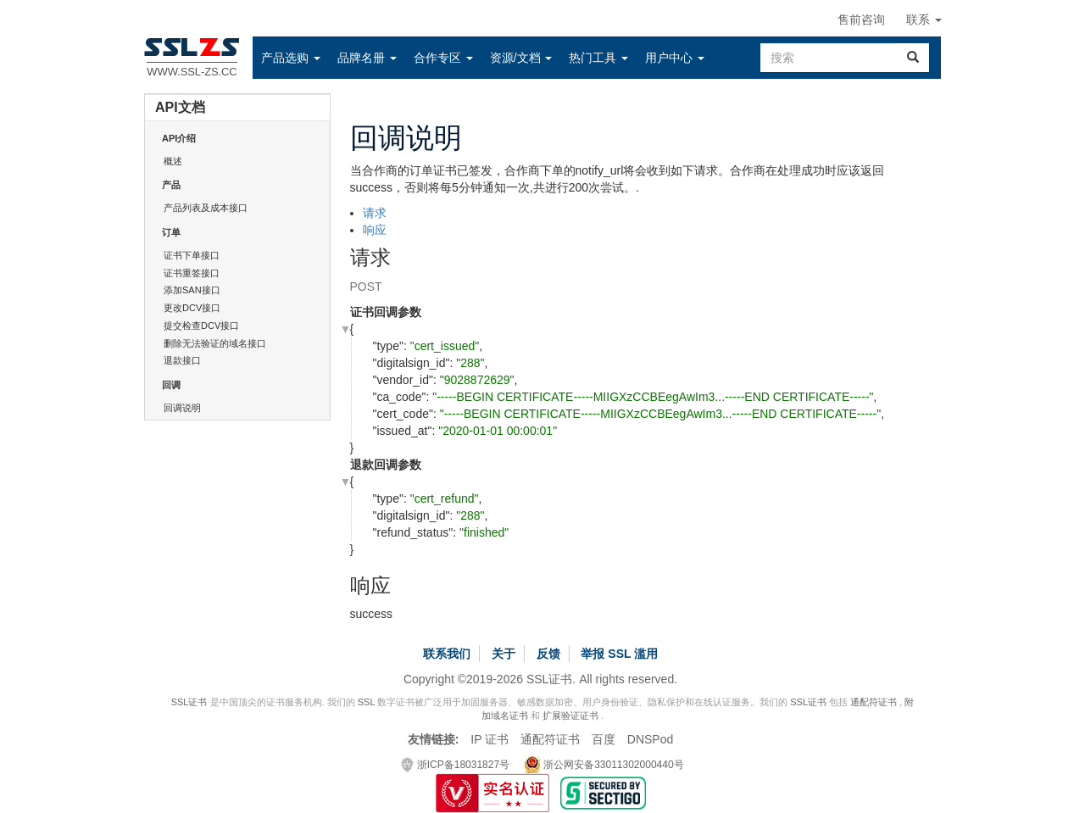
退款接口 (182, 360)
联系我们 (446, 653)
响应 (375, 230)
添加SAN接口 (192, 290)
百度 (603, 739)
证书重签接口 (192, 273)
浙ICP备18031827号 (455, 765)
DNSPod (650, 739)
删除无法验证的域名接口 (215, 343)
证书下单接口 (192, 255)
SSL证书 (189, 702)
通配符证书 (873, 702)
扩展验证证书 (570, 715)
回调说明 (182, 408)
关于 (503, 653)
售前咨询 (861, 19)
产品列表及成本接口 (206, 208)
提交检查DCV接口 (201, 325)
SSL (366, 702)
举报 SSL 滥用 (619, 653)
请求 (375, 213)
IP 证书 (489, 739)
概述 (173, 161)
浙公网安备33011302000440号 (604, 765)
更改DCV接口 (192, 308)
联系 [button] (924, 19)
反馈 (548, 653)
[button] (291, 57)
